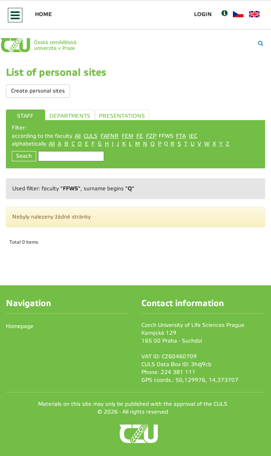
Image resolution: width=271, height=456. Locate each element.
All (78, 136)
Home (43, 14)
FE (139, 136)
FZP (151, 136)
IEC (193, 136)
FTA (181, 136)
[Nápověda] (224, 14)
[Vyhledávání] (260, 43)
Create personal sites (38, 91)
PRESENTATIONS (122, 116)
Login (203, 14)
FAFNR (110, 136)
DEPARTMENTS (69, 116)
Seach (24, 156)
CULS (90, 136)
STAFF (25, 116)
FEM (127, 136)
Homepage (19, 326)
